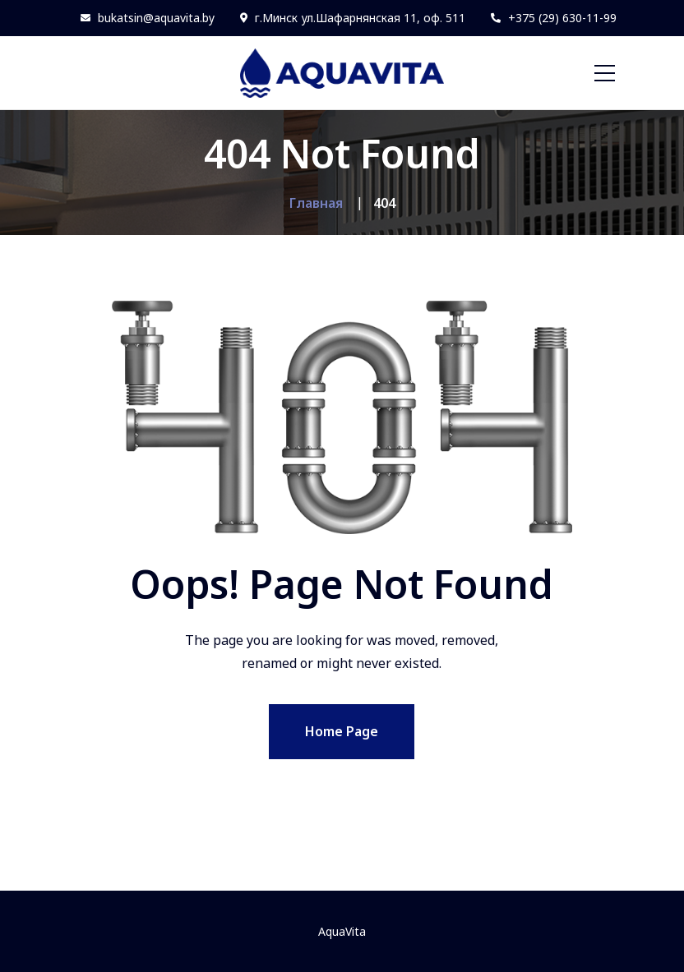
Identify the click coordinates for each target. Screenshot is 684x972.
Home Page (341, 731)
